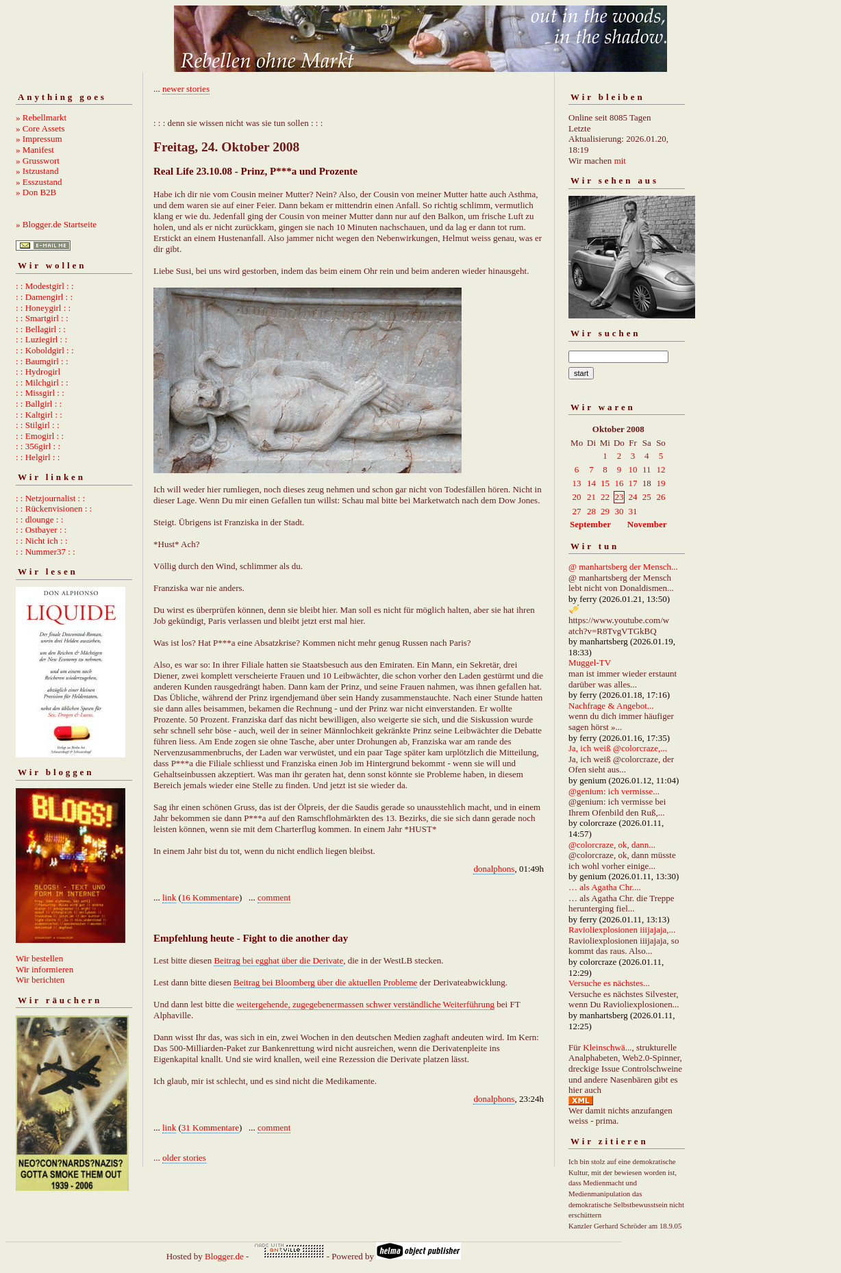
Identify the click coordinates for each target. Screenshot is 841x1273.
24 (632, 497)
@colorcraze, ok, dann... (611, 845)
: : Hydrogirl (38, 371)
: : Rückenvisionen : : (54, 508)
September (590, 524)
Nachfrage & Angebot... (611, 706)
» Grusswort (38, 160)
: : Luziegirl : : (41, 339)
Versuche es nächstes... (609, 983)
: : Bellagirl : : (41, 329)
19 (660, 483)
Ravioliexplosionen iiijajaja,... (621, 929)
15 (605, 483)
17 (632, 483)
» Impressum (39, 139)
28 (591, 511)
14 (591, 483)
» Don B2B (36, 192)
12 (660, 469)
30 (618, 511)
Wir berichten (40, 979)
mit (620, 160)
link (169, 897)
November (647, 524)
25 (646, 497)
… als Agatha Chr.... (604, 887)
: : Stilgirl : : (38, 425)
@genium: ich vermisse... (614, 791)
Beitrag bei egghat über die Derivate (278, 960)
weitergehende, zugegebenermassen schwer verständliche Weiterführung (365, 1004)
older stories (184, 1157)
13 (577, 483)
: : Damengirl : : (44, 297)
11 (646, 469)
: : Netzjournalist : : (50, 498)
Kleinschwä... (607, 1047)
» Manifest (35, 149)
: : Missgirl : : (40, 393)
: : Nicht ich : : (41, 540)
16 (618, 483)
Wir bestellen (39, 958)
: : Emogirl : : (40, 436)
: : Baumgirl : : (42, 361)
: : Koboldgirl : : (45, 350)
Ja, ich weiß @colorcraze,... (617, 748)
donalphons (493, 869)
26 (660, 497)
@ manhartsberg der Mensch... (623, 567)
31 (632, 511)
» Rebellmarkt (41, 117)
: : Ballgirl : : (39, 404)
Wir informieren (44, 969)
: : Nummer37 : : (45, 551)
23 (618, 497)
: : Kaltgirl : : (39, 414)
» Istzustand (37, 171)
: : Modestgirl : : (45, 286)
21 (591, 497)
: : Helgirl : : (38, 457)
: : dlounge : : (39, 519)
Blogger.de (224, 1256)
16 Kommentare (210, 897)
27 (577, 511)
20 (577, 497)
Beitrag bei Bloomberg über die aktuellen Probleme (325, 982)
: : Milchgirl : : (42, 382)
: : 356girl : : (38, 446)
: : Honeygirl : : (43, 308)
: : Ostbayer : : (41, 530)
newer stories (186, 89)
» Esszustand (39, 182)
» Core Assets (40, 128)
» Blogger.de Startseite (56, 224)
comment (274, 897)
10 (632, 469)
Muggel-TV (589, 662)
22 (605, 497)
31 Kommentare (210, 1127)
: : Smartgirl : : (42, 318)
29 (605, 511)
